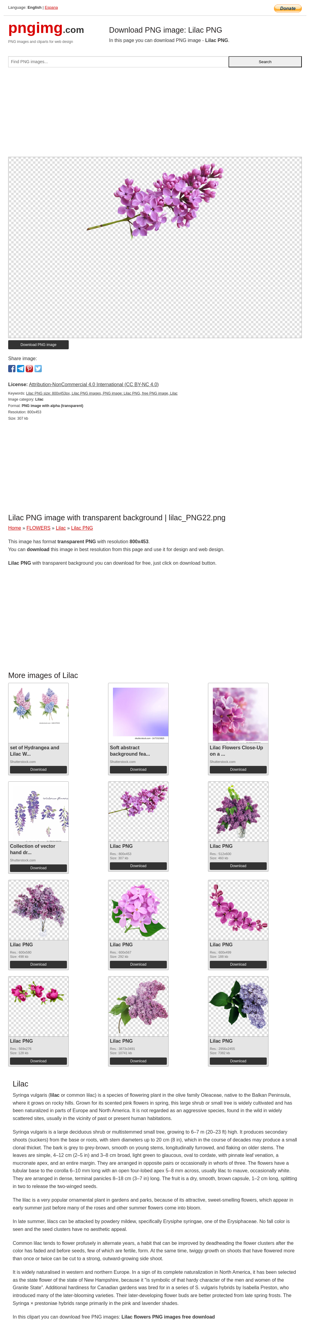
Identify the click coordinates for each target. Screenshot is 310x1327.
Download (38, 769)
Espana (51, 7)
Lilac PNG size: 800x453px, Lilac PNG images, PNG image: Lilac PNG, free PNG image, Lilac (101, 393)
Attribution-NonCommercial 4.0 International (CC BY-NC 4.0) (94, 384)
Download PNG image (39, 345)
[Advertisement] (155, 114)
